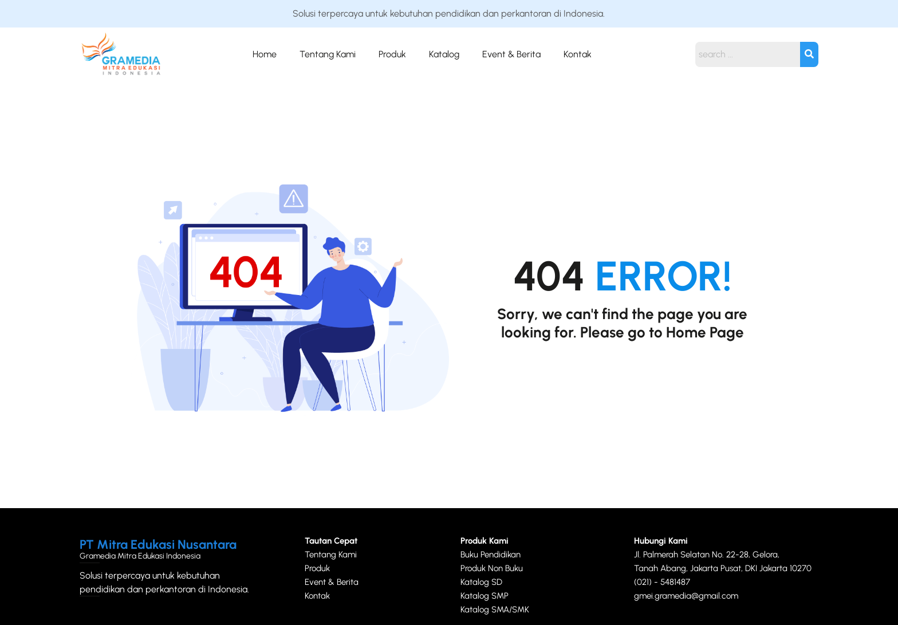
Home (265, 54)
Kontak (578, 54)
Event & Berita (511, 54)
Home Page (705, 332)
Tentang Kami (328, 54)
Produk (392, 54)
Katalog (444, 54)
